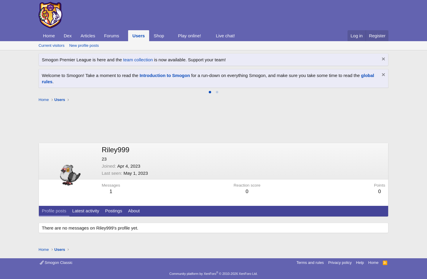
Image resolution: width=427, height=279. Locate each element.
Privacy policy (340, 262)
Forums (111, 35)
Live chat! (225, 35)
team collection (138, 59)
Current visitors (51, 45)
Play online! (189, 35)
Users (139, 35)
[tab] (210, 92)
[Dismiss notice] (382, 60)
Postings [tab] (113, 210)
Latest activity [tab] (85, 210)
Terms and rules (310, 262)
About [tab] (134, 210)
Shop (159, 35)
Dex (68, 35)
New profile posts (84, 45)
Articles (88, 35)
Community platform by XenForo (213, 273)
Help (360, 262)
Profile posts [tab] (54, 210)
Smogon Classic (56, 262)
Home (49, 35)
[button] (124, 35)
